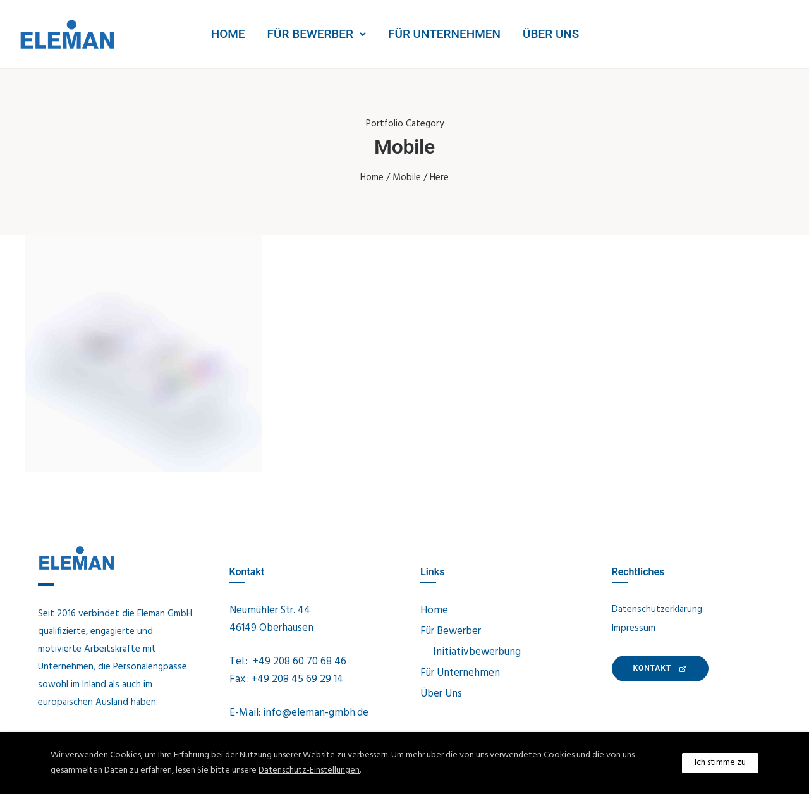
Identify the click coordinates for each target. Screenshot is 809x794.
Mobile (406, 177)
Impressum (633, 628)
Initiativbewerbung (477, 652)
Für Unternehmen (444, 34)
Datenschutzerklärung (657, 609)
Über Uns (551, 34)
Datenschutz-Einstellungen (309, 770)
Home (228, 34)
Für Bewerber (310, 34)
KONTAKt (660, 668)
